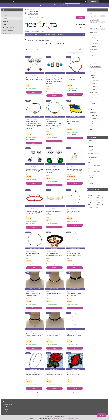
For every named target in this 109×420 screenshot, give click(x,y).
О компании (6, 406)
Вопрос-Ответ (7, 33)
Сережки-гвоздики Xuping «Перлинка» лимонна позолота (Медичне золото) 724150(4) (54, 80)
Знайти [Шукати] (80, 17)
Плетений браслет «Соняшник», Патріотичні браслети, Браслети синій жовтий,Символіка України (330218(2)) (54, 125)
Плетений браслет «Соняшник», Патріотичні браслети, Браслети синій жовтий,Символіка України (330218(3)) (33, 125)
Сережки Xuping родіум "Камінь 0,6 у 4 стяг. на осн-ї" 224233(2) (54, 170)
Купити (34, 92)
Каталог (5, 13)
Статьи (5, 24)
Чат (101, 415)
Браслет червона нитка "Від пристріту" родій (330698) (34, 212)
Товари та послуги (32, 40)
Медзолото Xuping (49, 34)
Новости (5, 21)
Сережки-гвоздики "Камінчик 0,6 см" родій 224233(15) (34, 170)
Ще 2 (92, 109)
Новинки (5, 16)
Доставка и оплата (8, 404)
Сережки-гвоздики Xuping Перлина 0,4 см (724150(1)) (74, 170)
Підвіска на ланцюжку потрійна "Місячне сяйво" (74, 335)
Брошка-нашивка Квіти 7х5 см (54, 375)
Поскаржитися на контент (58, 418)
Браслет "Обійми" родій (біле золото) (34, 375)
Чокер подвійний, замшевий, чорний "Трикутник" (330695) (34, 335)
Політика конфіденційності (72, 418)
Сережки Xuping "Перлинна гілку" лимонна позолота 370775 (54, 212)
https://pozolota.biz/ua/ (94, 165)
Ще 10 (93, 129)
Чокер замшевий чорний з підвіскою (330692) (33, 294)
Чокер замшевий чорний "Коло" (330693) (53, 294)
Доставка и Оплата (73, 5)
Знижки (29, 34)
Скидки (5, 18)
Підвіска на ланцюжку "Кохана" (73, 212)
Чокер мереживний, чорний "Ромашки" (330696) (54, 335)
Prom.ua (63, 416)
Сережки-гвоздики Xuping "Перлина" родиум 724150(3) (34, 79)
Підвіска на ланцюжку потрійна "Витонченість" (74, 254)
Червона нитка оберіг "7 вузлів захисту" (74, 79)
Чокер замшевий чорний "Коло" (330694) (74, 294)
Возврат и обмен (8, 30)
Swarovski (61, 34)
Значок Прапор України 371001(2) (73, 122)
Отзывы (5, 411)
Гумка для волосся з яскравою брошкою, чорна (54, 254)
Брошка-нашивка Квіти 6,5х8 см (75, 375)
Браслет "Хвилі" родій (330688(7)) (32, 254)
